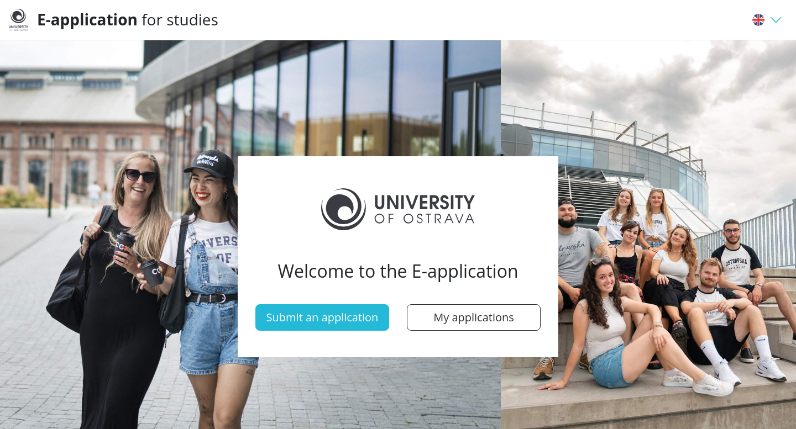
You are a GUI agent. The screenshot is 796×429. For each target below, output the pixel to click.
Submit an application (322, 317)
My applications (473, 317)
